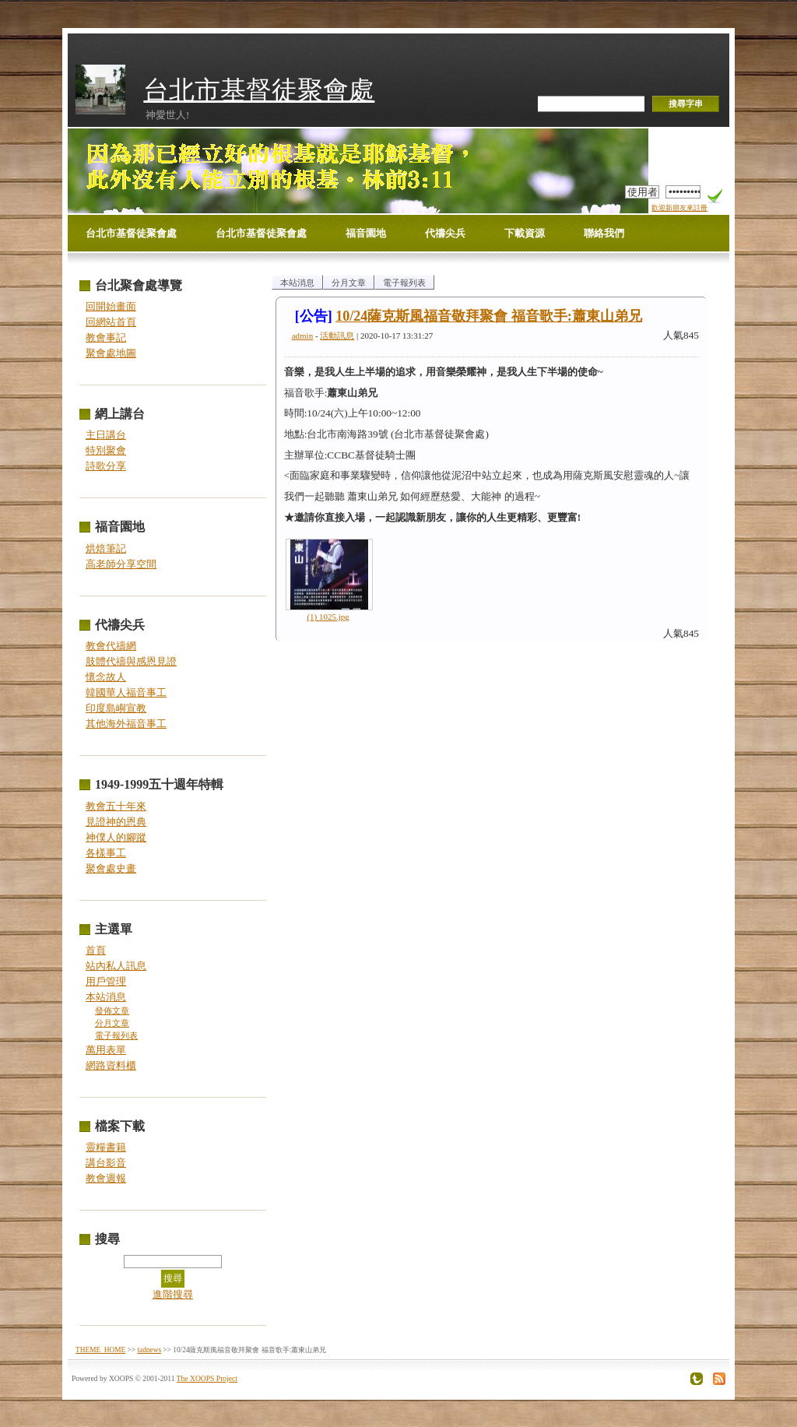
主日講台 (106, 435)
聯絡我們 (604, 233)
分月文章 (112, 1023)
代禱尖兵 (445, 233)
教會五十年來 (116, 806)
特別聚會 (106, 450)
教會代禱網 (111, 646)
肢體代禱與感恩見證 (131, 661)
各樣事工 (106, 853)
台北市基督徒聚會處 (258, 90)
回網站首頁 (111, 322)
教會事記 (106, 337)
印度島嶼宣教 (116, 708)
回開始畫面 (111, 306)
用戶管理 (106, 981)
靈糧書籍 (106, 1147)
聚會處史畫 (111, 868)
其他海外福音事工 (126, 723)
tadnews (149, 1350)
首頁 (96, 950)
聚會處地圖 (111, 353)
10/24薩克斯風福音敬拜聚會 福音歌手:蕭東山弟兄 (488, 316)
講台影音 (106, 1163)
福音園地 (366, 233)
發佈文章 (112, 1011)
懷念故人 (106, 677)
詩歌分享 (106, 466)
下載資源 (524, 233)
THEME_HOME (100, 1350)
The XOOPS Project (207, 1378)
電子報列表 (116, 1036)
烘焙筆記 (106, 548)
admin (303, 335)
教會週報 (106, 1178)
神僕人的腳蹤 (116, 837)
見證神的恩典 (116, 822)
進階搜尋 (173, 1294)
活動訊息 (337, 335)
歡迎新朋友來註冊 (679, 208)
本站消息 (106, 997)
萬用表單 (106, 1050)
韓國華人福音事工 (126, 692)
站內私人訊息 (116, 966)
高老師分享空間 (121, 564)
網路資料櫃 (111, 1065)
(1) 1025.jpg (328, 616)
